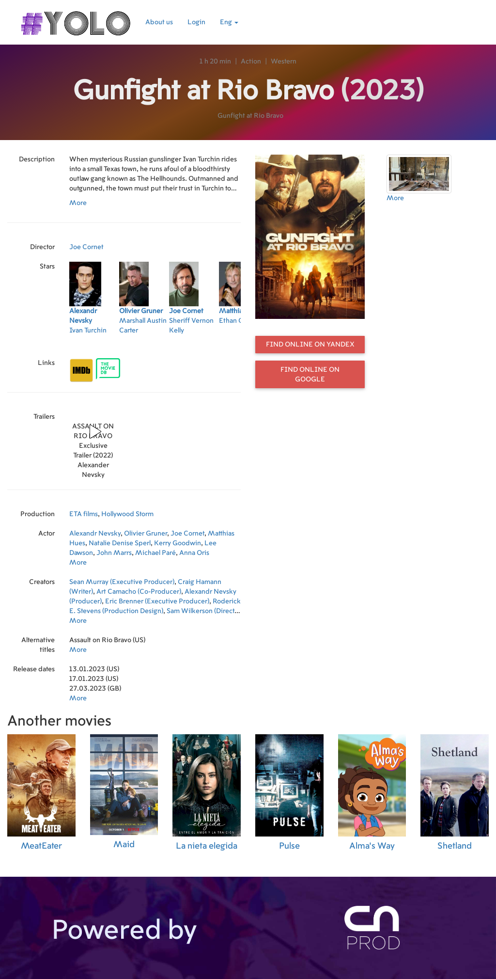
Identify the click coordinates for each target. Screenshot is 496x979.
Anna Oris (194, 553)
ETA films (83, 514)
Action (251, 61)
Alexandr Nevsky (95, 533)
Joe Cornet (86, 247)
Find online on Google (310, 374)
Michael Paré (155, 553)
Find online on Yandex (310, 344)
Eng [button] (229, 22)
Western (283, 61)
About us (159, 22)
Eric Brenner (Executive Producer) (157, 601)
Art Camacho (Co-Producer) (138, 591)
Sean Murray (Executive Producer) (121, 582)
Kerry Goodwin (177, 543)
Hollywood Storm (127, 514)
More (78, 203)
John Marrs (114, 553)
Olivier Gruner (145, 533)
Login (196, 22)
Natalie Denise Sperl (120, 543)
